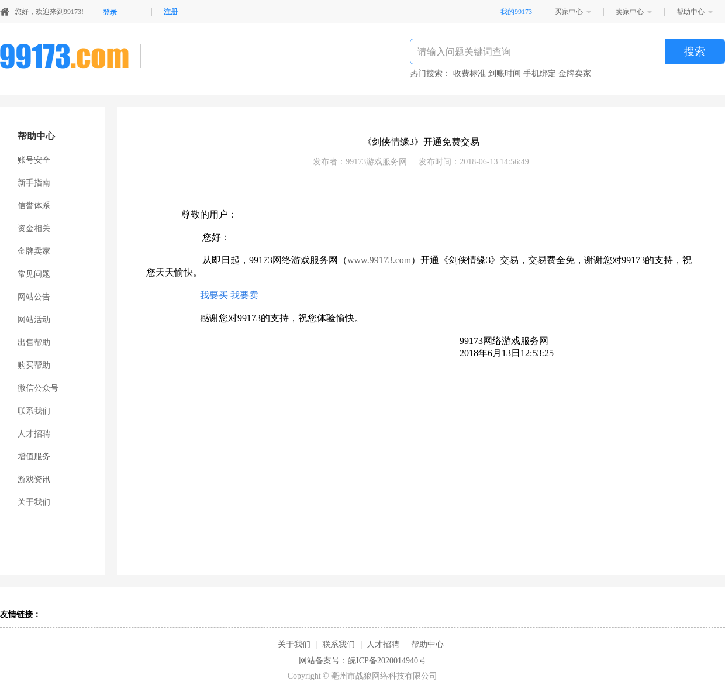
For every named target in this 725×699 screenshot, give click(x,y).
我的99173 (516, 12)
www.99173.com (379, 260)
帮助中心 (690, 12)
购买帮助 (34, 365)
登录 (110, 12)
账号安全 (34, 160)
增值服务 (34, 456)
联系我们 (34, 411)
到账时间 (504, 73)
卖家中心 (630, 12)
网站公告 (34, 296)
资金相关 (34, 228)
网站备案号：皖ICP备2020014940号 (362, 660)
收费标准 (469, 73)
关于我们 (34, 502)
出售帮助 (34, 342)
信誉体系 (34, 205)
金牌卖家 (574, 73)
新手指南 (34, 182)
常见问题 (34, 274)
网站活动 (34, 319)
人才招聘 (34, 433)
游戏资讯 (34, 479)
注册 (171, 12)
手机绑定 (539, 73)
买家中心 (569, 12)
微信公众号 (38, 388)
